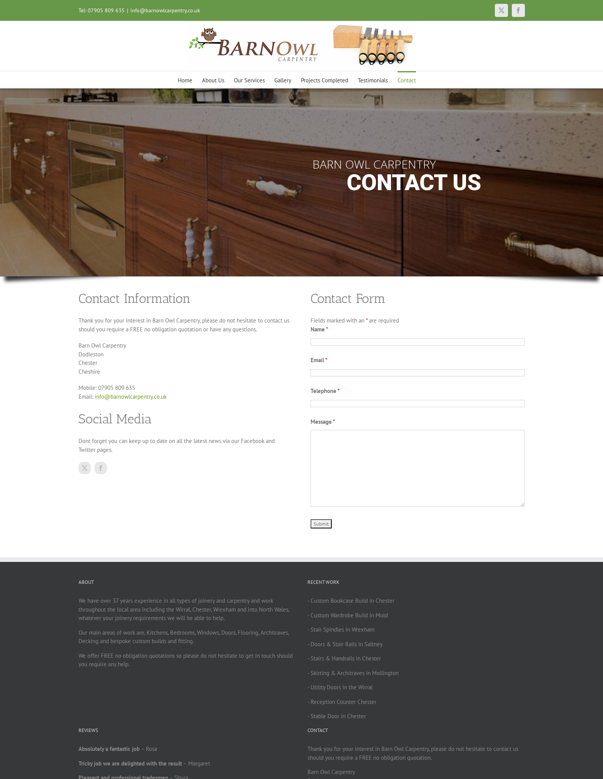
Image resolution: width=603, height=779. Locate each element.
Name (319, 329)
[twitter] (85, 468)
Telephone (325, 391)
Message (323, 421)
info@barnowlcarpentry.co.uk (165, 10)
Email (319, 360)
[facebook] (101, 468)
